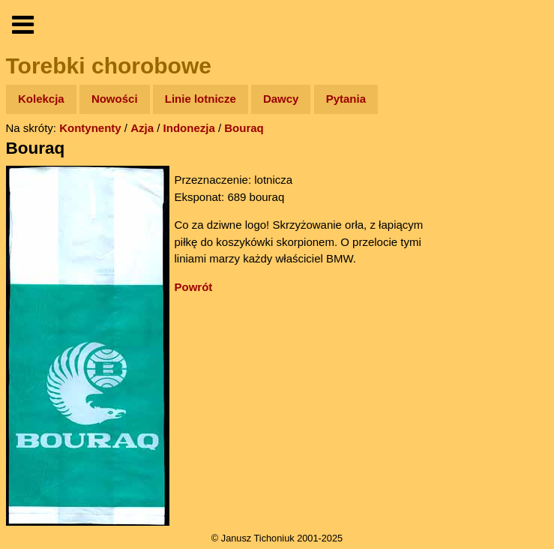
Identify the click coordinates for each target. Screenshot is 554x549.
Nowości (114, 98)
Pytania (346, 98)
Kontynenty (90, 128)
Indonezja (189, 128)
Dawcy (281, 98)
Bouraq (244, 128)
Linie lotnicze (200, 98)
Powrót (194, 286)
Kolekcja (41, 98)
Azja (142, 128)
